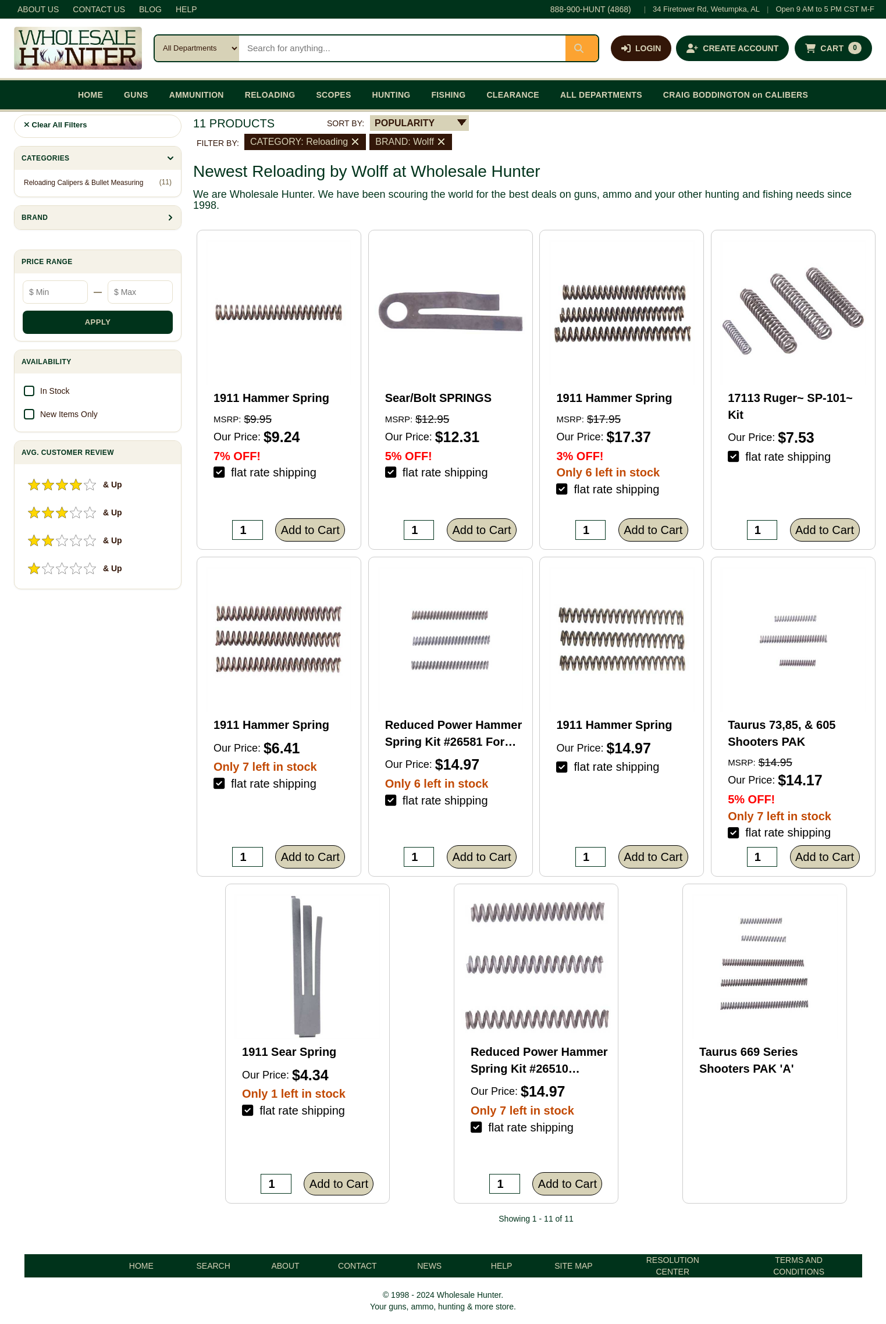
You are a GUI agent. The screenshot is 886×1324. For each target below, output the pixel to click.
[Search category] (197, 48)
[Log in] (641, 48)
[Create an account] (732, 48)
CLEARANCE (512, 94)
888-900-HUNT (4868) (590, 9)
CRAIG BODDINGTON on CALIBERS (735, 94)
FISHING (448, 94)
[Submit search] (581, 48)
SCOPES (333, 94)
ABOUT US (38, 9)
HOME (90, 94)
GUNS (136, 94)
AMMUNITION (196, 94)
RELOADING (270, 94)
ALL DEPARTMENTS (601, 94)
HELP (186, 9)
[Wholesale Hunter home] (78, 48)
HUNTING (391, 94)
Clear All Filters (55, 124)
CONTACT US (99, 9)
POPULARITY (405, 123)
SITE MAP (573, 1265)
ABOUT (285, 1265)
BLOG (150, 9)
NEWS (429, 1265)
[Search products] (402, 48)
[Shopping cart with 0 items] (833, 48)
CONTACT (357, 1265)
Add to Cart (310, 530)
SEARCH (213, 1265)
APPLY (98, 322)
